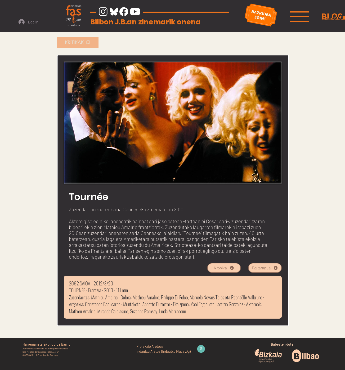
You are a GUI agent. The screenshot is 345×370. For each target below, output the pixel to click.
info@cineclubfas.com (47, 355)
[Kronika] (224, 268)
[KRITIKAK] (78, 42)
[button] (299, 16)
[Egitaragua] (265, 268)
